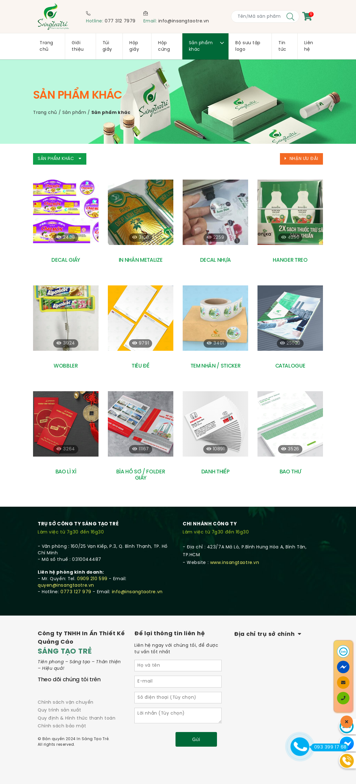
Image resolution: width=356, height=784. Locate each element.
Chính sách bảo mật (62, 726)
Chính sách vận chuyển (66, 702)
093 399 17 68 (329, 747)
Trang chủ (45, 112)
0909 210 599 (92, 579)
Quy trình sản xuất (59, 710)
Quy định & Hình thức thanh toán (76, 718)
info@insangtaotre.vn (183, 21)
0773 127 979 (75, 592)
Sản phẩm (74, 112)
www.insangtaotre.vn (234, 563)
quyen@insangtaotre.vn (66, 585)
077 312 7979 (120, 21)
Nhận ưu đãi (301, 158)
